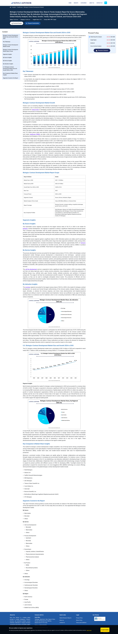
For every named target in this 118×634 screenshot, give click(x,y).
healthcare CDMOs (35, 134)
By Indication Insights (8, 63)
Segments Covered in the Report (10, 78)
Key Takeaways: (6, 41)
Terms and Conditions (81, 622)
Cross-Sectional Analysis (95, 46)
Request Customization (32, 23)
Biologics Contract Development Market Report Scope (10, 50)
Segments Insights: (7, 54)
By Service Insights (7, 60)
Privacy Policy (79, 617)
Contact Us (99, 2)
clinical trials (35, 109)
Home (70, 2)
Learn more (88, 630)
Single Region (93, 39)
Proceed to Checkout (102, 50)
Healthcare (20, 7)
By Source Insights (7, 57)
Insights (76, 2)
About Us (91, 2)
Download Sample (17, 23)
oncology (27, 287)
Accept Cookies (105, 629)
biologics (25, 228)
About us (62, 620)
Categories (83, 2)
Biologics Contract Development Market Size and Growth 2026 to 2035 (10, 37)
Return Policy (79, 620)
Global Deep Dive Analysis (96, 36)
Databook (92, 43)
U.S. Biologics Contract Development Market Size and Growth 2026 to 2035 (10, 68)
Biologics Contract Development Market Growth (10, 45)
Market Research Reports (65, 617)
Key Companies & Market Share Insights (10, 74)
